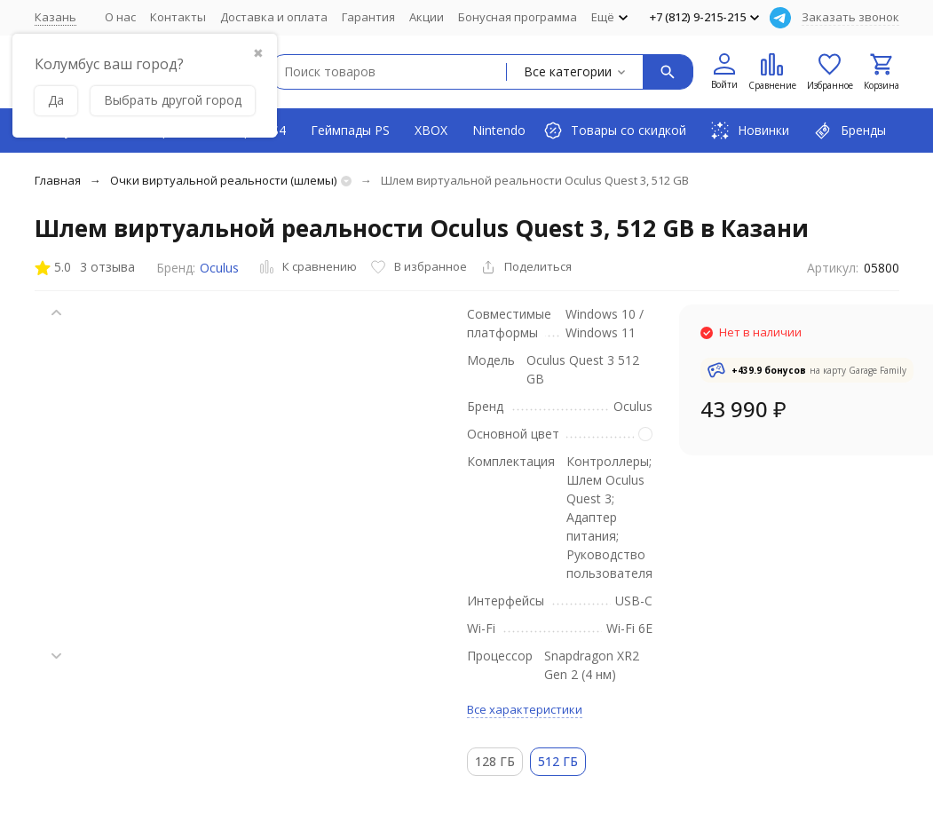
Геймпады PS (350, 130)
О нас (120, 17)
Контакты (178, 17)
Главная (58, 180)
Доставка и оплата (274, 17)
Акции (426, 17)
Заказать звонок (850, 17)
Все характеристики (524, 709)
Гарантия (368, 17)
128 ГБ (495, 761)
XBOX (431, 130)
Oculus (219, 267)
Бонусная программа (517, 17)
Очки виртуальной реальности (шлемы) (223, 180)
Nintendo (499, 130)
